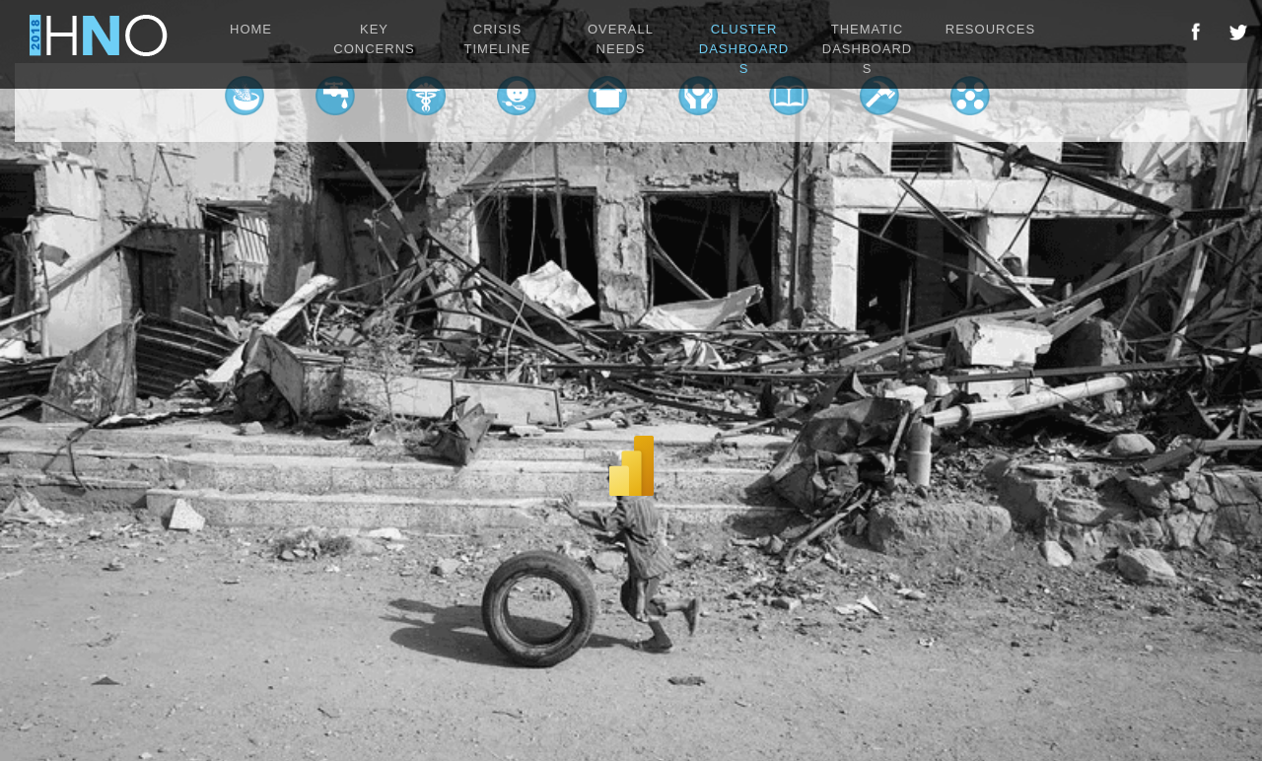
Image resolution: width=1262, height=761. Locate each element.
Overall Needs (621, 39)
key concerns (373, 39)
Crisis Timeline (497, 39)
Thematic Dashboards (867, 49)
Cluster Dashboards (744, 49)
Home (251, 29)
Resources (990, 29)
